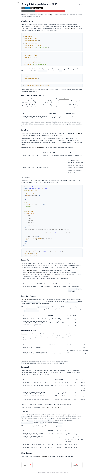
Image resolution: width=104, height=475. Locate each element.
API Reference (4, 15)
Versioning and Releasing (7, 25)
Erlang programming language (71, 472)
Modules (8, 10)
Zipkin (60, 274)
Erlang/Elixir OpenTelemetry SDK (9, 17)
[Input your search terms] (11, 2)
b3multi (37, 274)
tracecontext (39, 270)
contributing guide (54, 456)
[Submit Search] (2, 2)
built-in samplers (48, 147)
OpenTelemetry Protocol (79, 28)
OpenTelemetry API (59, 14)
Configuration (6, 19)
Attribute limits (67, 407)
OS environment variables (48, 26)
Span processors (37, 299)
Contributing (5, 21)
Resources (35, 334)
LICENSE (3, 23)
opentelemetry (6, 6)
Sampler (89, 133)
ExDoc (54, 472)
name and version (75, 99)
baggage (37, 272)
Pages (3, 10)
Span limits (57, 407)
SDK (36, 14)
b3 (36, 278)
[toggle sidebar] (20, 2)
